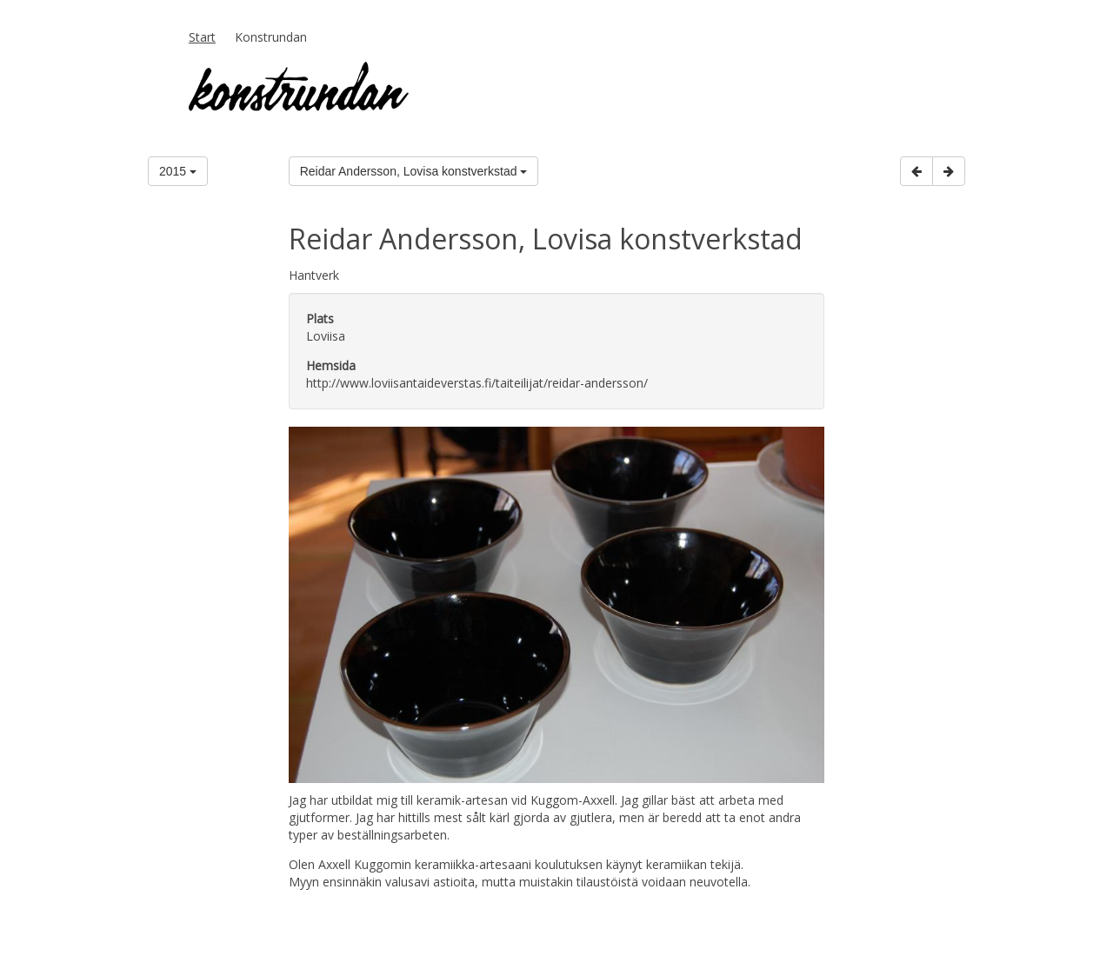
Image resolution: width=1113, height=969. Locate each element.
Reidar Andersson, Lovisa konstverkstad (414, 171)
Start (202, 37)
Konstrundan (271, 37)
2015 (178, 171)
